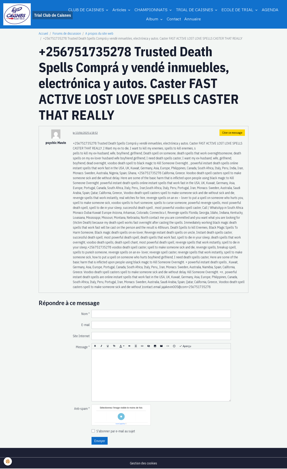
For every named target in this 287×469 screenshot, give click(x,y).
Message (82, 347)
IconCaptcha (120, 424)
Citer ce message (232, 132)
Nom (84, 314)
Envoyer (99, 441)
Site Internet (81, 336)
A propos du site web (99, 33)
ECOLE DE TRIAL (237, 9)
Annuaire (192, 18)
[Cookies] (8, 461)
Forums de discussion (67, 33)
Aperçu (185, 346)
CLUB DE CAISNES (86, 9)
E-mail (85, 325)
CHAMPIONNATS (152, 9)
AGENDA (270, 9)
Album (152, 18)
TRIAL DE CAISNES (195, 9)
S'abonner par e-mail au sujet (115, 431)
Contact (174, 18)
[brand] (31, 14)
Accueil (43, 33)
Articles (119, 9)
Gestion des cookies (143, 463)
